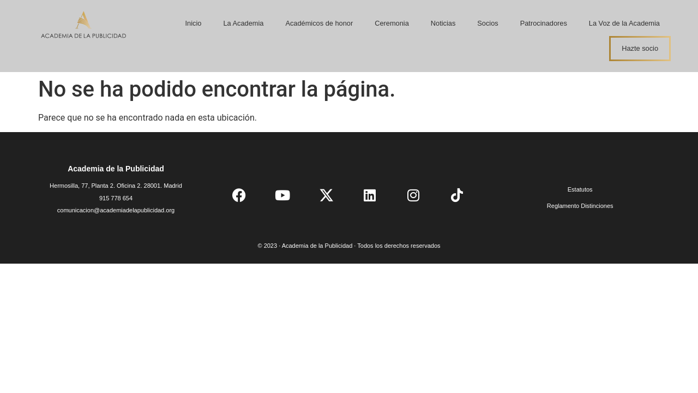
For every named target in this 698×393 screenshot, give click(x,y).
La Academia (243, 23)
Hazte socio (640, 48)
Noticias (443, 23)
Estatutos (580, 189)
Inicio (193, 23)
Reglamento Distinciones (580, 206)
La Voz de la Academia (624, 23)
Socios (487, 23)
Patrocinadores (543, 23)
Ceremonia (392, 23)
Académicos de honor (319, 23)
